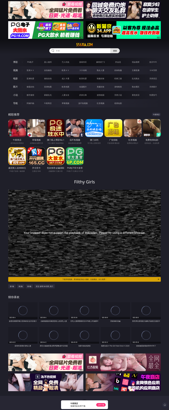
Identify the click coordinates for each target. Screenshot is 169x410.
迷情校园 (100, 95)
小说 (15, 95)
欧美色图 (65, 86)
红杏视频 (100, 103)
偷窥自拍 (30, 86)
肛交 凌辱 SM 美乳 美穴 (44, 286)
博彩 (15, 62)
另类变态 (153, 78)
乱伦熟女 (135, 78)
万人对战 (65, 62)
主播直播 (135, 70)
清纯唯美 (118, 86)
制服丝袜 (100, 78)
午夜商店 (48, 103)
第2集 (21, 286)
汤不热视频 (83, 103)
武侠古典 (83, 95)
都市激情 (30, 95)
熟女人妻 (100, 70)
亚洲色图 (48, 86)
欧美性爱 (83, 78)
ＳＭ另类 (153, 70)
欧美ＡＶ (65, 70)
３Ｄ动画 (83, 70)
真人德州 (48, 62)
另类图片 (153, 86)
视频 (15, 70)
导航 (15, 103)
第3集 (29, 286)
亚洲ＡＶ (30, 70)
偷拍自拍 (48, 78)
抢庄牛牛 (153, 62)
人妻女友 (65, 95)
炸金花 (118, 62)
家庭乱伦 (48, 95)
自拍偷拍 (48, 70)
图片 (15, 86)
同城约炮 (30, 103)
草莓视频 (65, 103)
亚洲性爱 (30, 78)
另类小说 (118, 95)
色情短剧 (118, 103)
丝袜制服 (118, 70)
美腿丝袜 (100, 86)
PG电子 (30, 62)
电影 (15, 78)
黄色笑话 (135, 95)
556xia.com (84, 44)
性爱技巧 (153, 95)
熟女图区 (135, 86)
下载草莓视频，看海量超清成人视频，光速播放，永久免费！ (111, 279)
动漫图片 (83, 86)
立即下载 (101, 405)
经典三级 (118, 78)
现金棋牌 (135, 62)
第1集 (12, 286)
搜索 (115, 50)
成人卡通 (65, 78)
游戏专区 (83, 62)
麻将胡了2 (100, 62)
